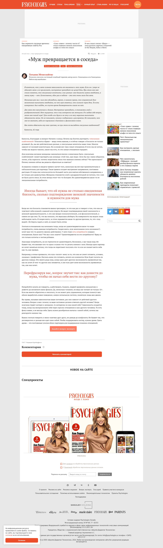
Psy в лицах (114, 4)
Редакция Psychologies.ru (34, 342)
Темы (78, 4)
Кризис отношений (74, 66)
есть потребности (79, 232)
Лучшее (52, 4)
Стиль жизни (102, 4)
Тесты (137, 4)
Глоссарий (124, 4)
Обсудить (92, 54)
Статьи (59, 4)
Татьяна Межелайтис (41, 74)
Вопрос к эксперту (52, 66)
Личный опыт (89, 4)
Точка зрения (69, 4)
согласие (8, 535)
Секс (63, 66)
